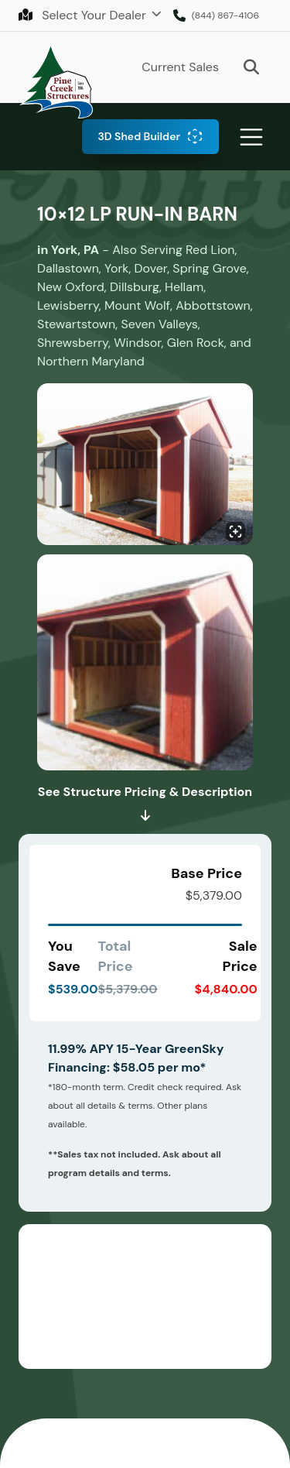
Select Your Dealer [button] (84, 15)
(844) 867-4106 (225, 15)
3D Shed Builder (138, 136)
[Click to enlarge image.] (145, 466)
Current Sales (180, 67)
